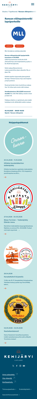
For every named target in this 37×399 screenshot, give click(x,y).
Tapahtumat (13, 11)
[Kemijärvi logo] (18, 355)
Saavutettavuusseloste (11, 395)
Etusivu (4, 11)
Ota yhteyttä (8, 378)
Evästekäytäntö (25, 389)
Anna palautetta (10, 374)
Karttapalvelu (9, 382)
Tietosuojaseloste (9, 389)
